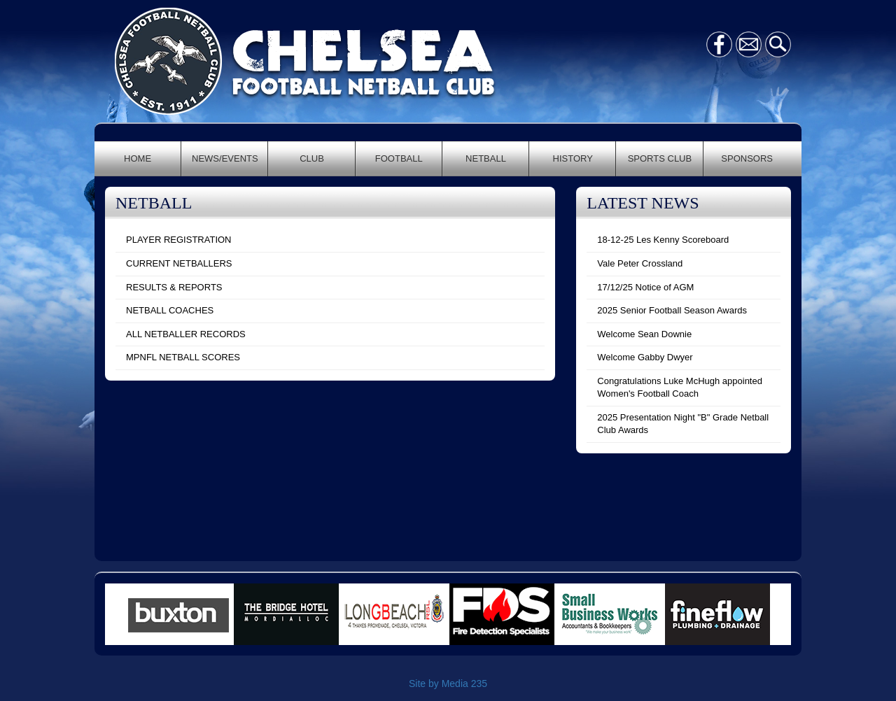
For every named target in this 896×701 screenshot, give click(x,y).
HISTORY (573, 158)
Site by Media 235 (448, 683)
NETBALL (485, 158)
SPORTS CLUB (660, 158)
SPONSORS (747, 158)
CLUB (312, 158)
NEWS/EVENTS (225, 158)
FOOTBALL (399, 158)
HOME (137, 158)
